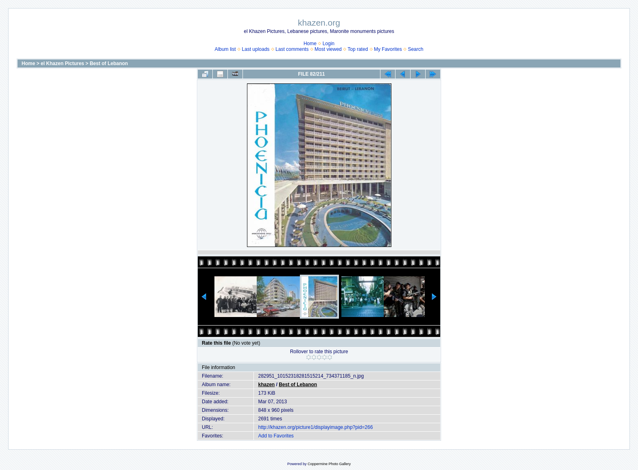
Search (415, 49)
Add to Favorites (275, 436)
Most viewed (328, 49)
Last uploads (255, 49)
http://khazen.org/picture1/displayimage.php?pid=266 (315, 427)
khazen (266, 384)
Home (310, 43)
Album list (225, 49)
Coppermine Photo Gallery (329, 464)
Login (328, 43)
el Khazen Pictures (62, 63)
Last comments (291, 49)
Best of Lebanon (109, 63)
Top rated (357, 49)
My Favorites (388, 49)
